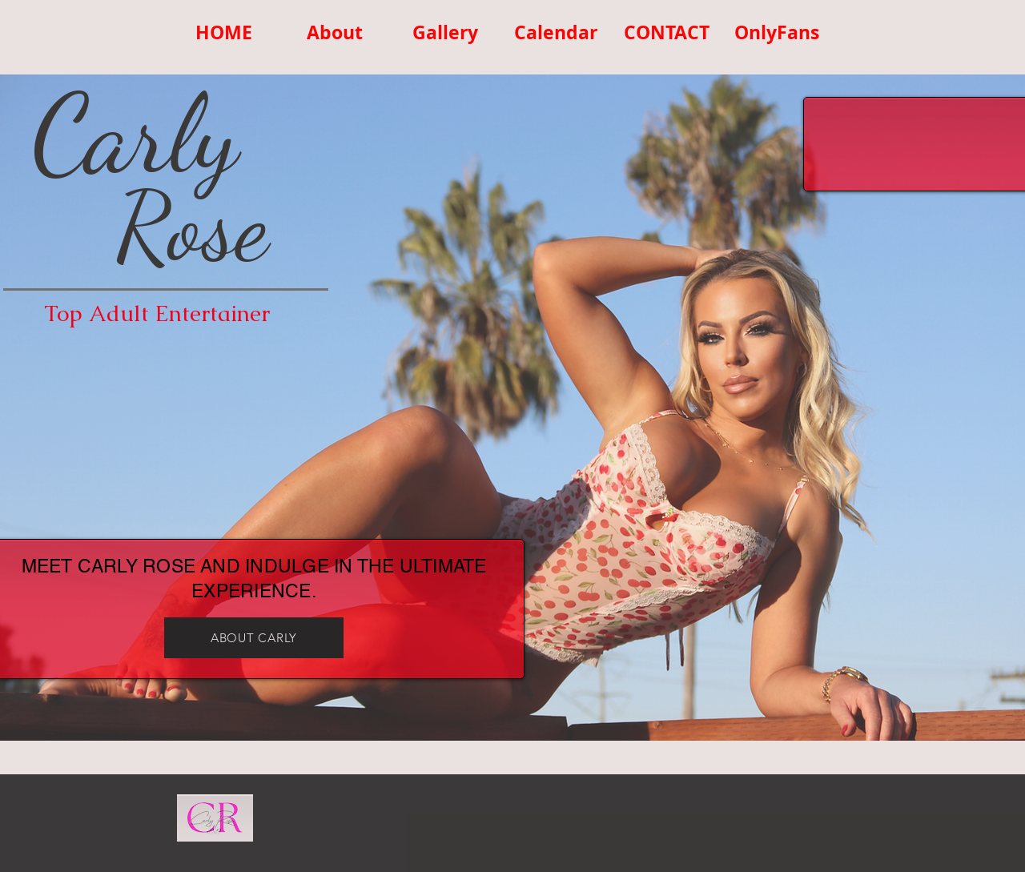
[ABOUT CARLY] (254, 637)
